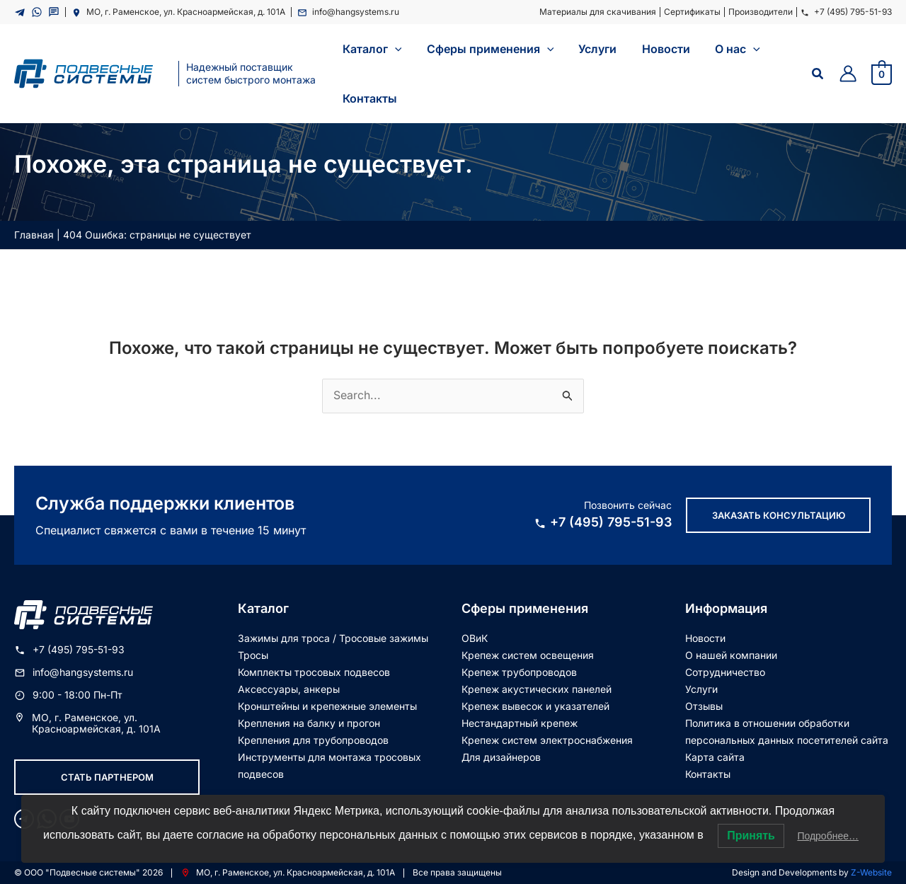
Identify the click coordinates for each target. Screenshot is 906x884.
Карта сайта (715, 756)
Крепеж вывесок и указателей (535, 705)
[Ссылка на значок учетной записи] (848, 73)
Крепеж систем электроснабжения (547, 739)
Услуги (701, 688)
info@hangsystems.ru (348, 12)
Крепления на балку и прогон (309, 722)
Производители (760, 11)
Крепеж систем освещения (527, 654)
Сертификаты (692, 11)
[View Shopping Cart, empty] (881, 74)
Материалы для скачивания (597, 11)
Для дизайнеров (501, 756)
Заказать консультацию (778, 514)
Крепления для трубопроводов (313, 739)
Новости (705, 637)
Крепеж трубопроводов (519, 671)
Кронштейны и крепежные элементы (327, 705)
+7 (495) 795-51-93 (846, 11)
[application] (393, 49)
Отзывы (704, 705)
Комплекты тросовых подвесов (314, 671)
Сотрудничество (725, 671)
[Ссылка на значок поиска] (818, 74)
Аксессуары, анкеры (289, 688)
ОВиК (474, 637)
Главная (34, 235)
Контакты (707, 773)
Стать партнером (107, 776)
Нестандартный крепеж (519, 722)
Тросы (253, 654)
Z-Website (871, 871)
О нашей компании (731, 654)
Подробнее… (828, 836)
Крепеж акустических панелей (536, 688)
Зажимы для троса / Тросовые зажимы (333, 637)
